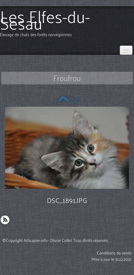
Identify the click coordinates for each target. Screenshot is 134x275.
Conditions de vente (114, 252)
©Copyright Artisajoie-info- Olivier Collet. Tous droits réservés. (55, 240)
